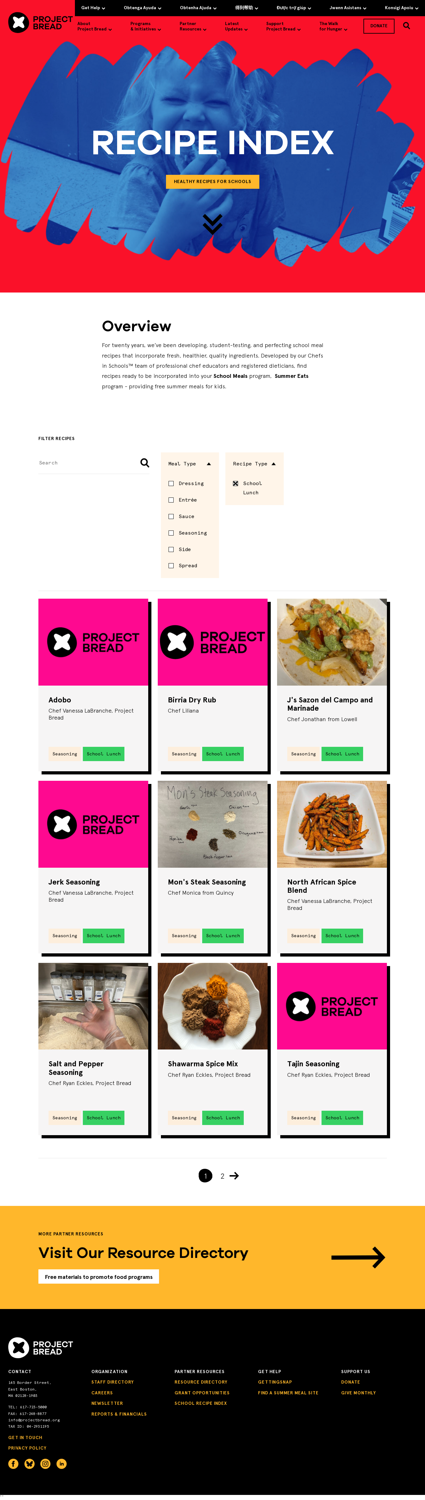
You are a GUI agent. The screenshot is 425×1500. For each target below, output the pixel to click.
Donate (350, 1383)
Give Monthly (358, 1394)
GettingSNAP (275, 1383)
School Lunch (247, 488)
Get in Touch (25, 1439)
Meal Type (190, 464)
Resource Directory (201, 1383)
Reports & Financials (119, 1415)
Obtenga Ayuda (143, 7)
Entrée (188, 500)
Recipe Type (254, 464)
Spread (188, 565)
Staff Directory (112, 1383)
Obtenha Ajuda (198, 7)
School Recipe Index (201, 1405)
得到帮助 (246, 7)
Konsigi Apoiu (402, 7)
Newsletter (107, 1405)
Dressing (191, 483)
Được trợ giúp (294, 7)
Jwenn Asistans (348, 7)
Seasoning (193, 533)
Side (185, 549)
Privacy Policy (27, 1449)
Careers (102, 1394)
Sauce (186, 516)
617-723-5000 (33, 1408)
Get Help (93, 7)
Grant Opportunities (202, 1394)
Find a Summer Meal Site (288, 1394)
